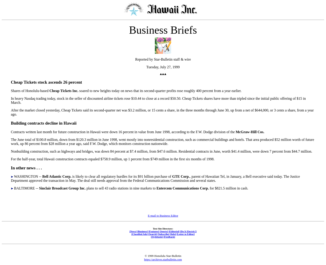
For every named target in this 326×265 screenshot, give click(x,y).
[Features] (153, 231)
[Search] (152, 234)
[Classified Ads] (139, 234)
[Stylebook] (157, 236)
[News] (133, 231)
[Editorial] (173, 231)
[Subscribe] (163, 234)
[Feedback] (169, 236)
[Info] (173, 234)
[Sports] (164, 231)
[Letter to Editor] (186, 234)
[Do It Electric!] (188, 231)
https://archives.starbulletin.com (163, 259)
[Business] (142, 231)
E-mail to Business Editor (163, 215)
